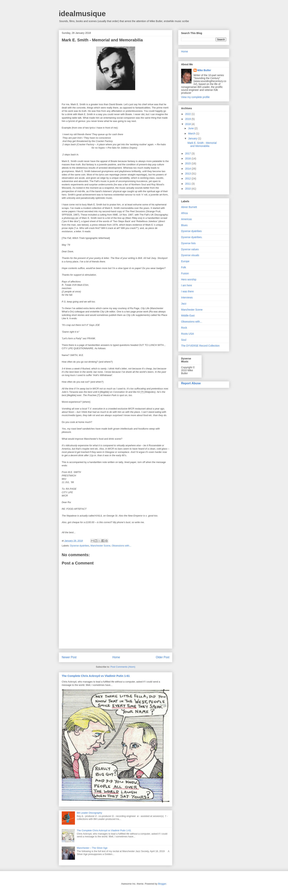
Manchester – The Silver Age (92, 848)
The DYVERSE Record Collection (200, 345)
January (193, 138)
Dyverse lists (188, 243)
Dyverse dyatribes (79, 545)
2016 (188, 158)
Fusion (185, 273)
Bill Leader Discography (89, 812)
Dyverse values (190, 249)
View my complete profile (195, 97)
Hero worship (188, 279)
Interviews (187, 297)
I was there (187, 291)
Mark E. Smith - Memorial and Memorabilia (202, 144)
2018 (188, 124)
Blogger (162, 883)
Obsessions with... (121, 545)
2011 (188, 183)
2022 (188, 114)
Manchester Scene (100, 545)
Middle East (188, 315)
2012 (188, 178)
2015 (188, 163)
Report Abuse (191, 383)
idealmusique (82, 14)
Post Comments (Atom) (122, 666)
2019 (188, 118)
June (191, 128)
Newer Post (69, 657)
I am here (186, 285)
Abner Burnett (189, 207)
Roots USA (187, 333)
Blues (184, 225)
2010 (188, 188)
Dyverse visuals (190, 255)
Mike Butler (204, 70)
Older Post (162, 657)
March (192, 133)
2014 (188, 168)
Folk (183, 267)
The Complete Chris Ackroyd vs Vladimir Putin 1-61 (96, 675)
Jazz (183, 303)
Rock (184, 327)
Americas (186, 219)
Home (116, 657)
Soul (183, 339)
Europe (185, 261)
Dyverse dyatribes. (191, 237)
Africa (184, 213)
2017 (188, 153)
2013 (188, 173)
